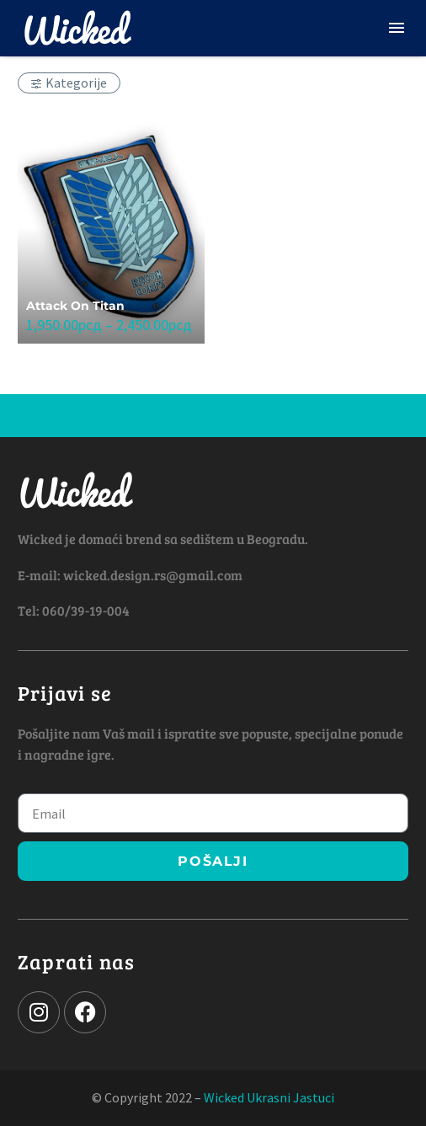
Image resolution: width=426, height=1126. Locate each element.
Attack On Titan (75, 305)
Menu (396, 28)
